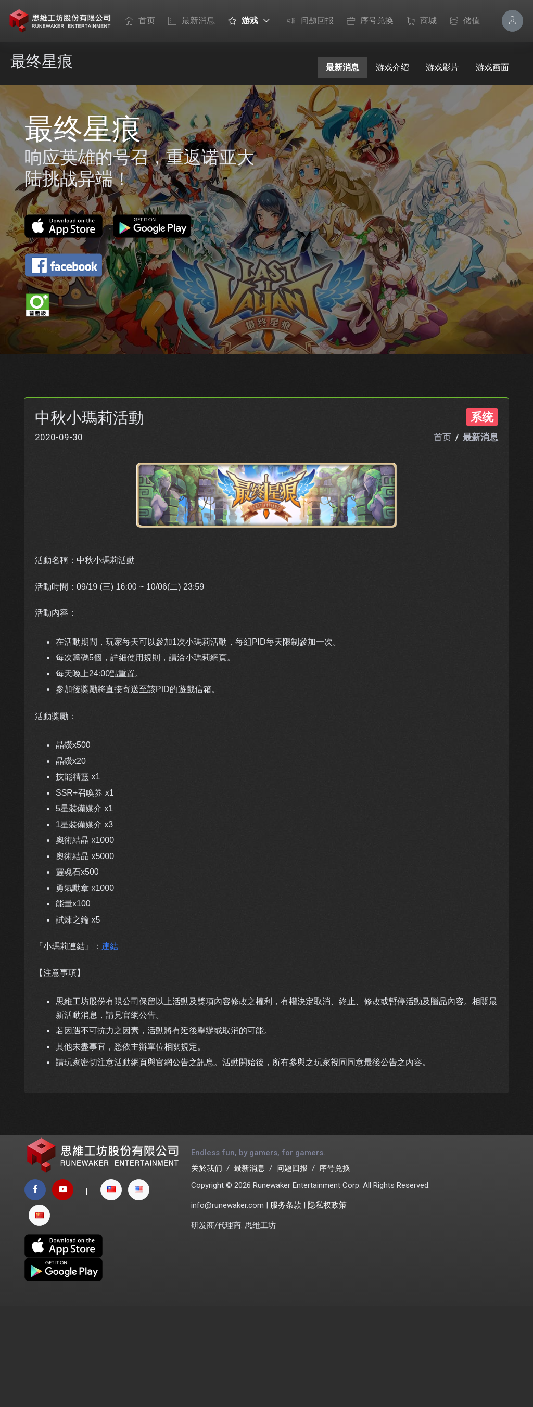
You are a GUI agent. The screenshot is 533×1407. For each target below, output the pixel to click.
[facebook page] (35, 1290)
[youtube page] (62, 1290)
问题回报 (308, 21)
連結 (109, 1037)
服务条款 (285, 1306)
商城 (419, 21)
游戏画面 (492, 67)
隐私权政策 (327, 1306)
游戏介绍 (392, 67)
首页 (137, 21)
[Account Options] (512, 20)
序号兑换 (367, 21)
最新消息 (189, 21)
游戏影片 (442, 67)
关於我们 (206, 1269)
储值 (462, 21)
